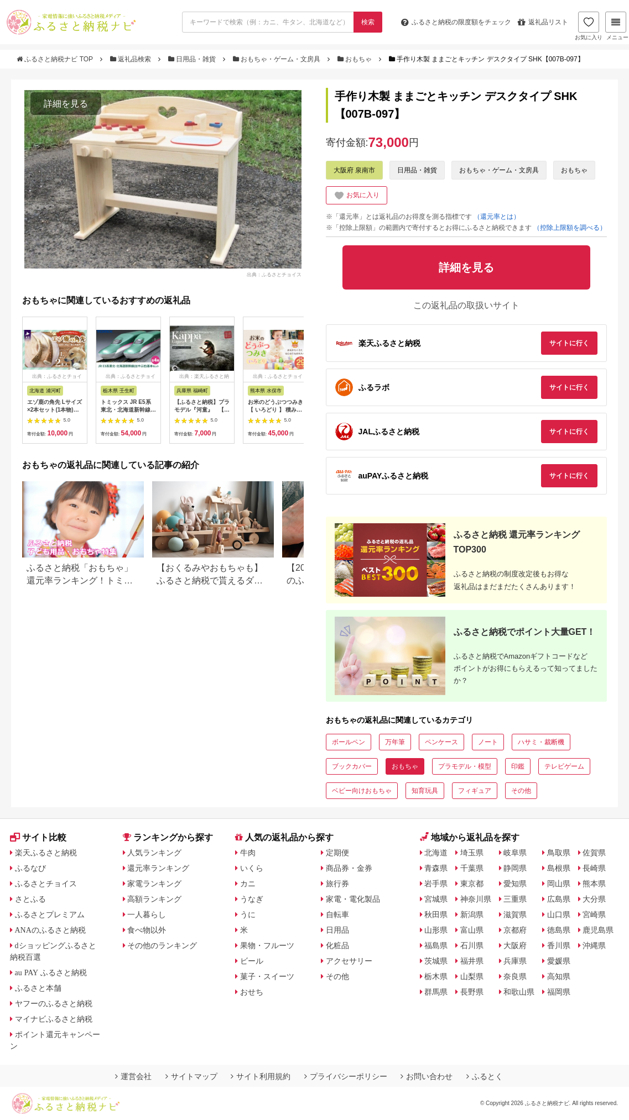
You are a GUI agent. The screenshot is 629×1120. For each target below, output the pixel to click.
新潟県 (472, 914)
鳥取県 (558, 852)
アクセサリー (349, 961)
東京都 (472, 883)
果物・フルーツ (267, 945)
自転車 (337, 914)
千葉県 (472, 868)
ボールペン (348, 742)
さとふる (30, 899)
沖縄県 (594, 945)
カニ (248, 883)
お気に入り (588, 26)
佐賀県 (594, 852)
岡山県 (558, 883)
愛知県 (515, 883)
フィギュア (474, 791)
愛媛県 (558, 961)
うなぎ (251, 899)
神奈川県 (475, 899)
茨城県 (436, 961)
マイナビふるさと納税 (53, 1019)
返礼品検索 (131, 59)
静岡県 (515, 868)
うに (248, 914)
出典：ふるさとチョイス (274, 274)
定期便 (337, 852)
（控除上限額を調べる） (569, 228)
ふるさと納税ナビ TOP (56, 59)
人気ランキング (154, 852)
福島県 (436, 945)
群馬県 (436, 992)
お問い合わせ (427, 1076)
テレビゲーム (564, 766)
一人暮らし (146, 914)
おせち (251, 992)
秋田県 (436, 914)
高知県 (558, 976)
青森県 (436, 868)
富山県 (472, 930)
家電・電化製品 (353, 899)
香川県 (558, 945)
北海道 (436, 852)
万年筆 (395, 742)
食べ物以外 (146, 930)
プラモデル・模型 (464, 766)
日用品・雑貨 (193, 59)
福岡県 (558, 992)
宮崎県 (594, 914)
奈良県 (515, 976)
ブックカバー (352, 766)
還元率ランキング (158, 868)
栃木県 (436, 976)
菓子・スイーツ (267, 976)
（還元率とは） (497, 216)
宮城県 (436, 899)
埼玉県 (472, 852)
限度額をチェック (456, 22)
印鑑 (517, 766)
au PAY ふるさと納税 (51, 972)
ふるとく (484, 1076)
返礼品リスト (543, 22)
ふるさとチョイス (46, 883)
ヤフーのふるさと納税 (53, 1003)
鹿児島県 (598, 930)
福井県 (472, 961)
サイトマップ (191, 1076)
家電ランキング (154, 883)
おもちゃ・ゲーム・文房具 (278, 59)
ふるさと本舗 (38, 988)
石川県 (472, 945)
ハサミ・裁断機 (541, 742)
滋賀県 (515, 914)
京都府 (515, 930)
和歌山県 (518, 992)
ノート (488, 742)
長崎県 (594, 868)
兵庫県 (515, 961)
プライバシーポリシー (345, 1076)
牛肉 (248, 852)
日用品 (337, 930)
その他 (521, 791)
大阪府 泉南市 (354, 170)
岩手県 (436, 883)
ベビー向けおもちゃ (362, 791)
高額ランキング (154, 899)
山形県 (436, 930)
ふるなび (30, 868)
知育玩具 (425, 791)
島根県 (558, 868)
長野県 (472, 992)
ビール (251, 961)
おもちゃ (355, 59)
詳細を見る (66, 103)
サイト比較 (38, 837)
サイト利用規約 (260, 1076)
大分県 (594, 899)
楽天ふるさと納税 (46, 852)
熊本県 (594, 883)
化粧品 (337, 945)
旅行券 (337, 883)
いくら (251, 868)
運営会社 (133, 1076)
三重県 (515, 899)
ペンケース (441, 742)
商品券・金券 (349, 868)
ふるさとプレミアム (50, 914)
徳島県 (558, 930)
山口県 (558, 914)
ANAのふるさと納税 (50, 930)
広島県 (558, 899)
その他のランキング (162, 945)
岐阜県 (515, 852)
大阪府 (515, 945)
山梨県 (472, 976)
